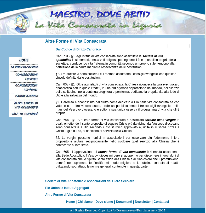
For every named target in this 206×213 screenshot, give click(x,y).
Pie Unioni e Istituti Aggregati (67, 188)
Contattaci (161, 202)
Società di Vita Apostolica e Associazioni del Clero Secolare (89, 181)
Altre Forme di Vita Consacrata (68, 195)
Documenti (124, 202)
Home (70, 202)
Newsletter (143, 202)
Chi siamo (85, 202)
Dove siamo (104, 202)
